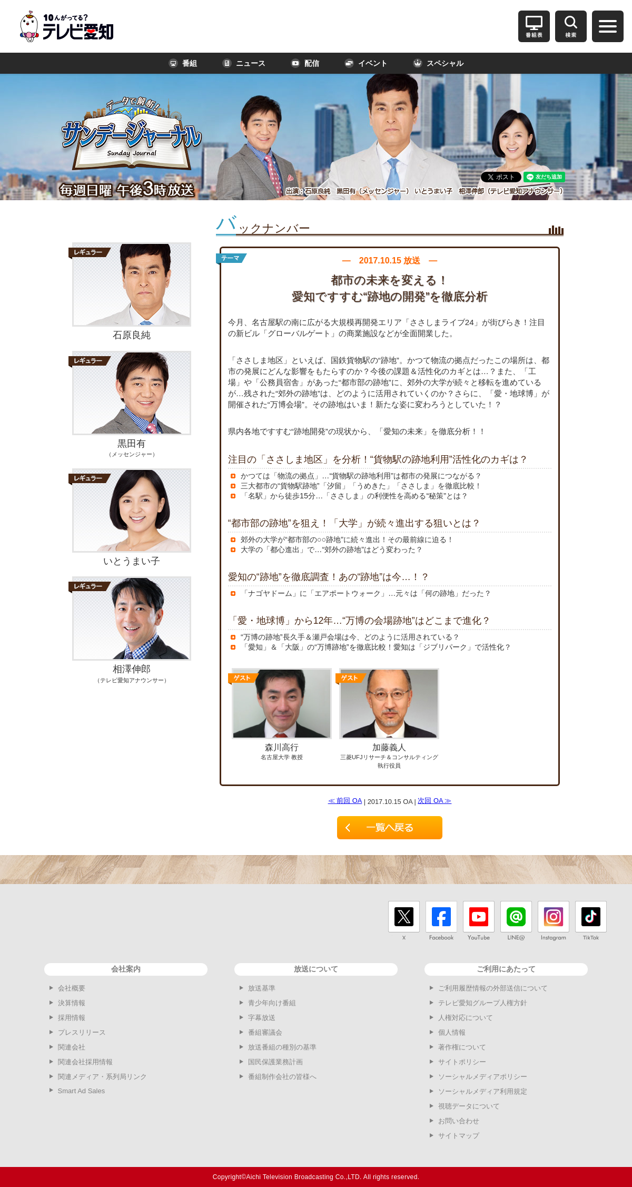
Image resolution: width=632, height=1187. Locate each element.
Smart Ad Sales (81, 1091)
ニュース (243, 63)
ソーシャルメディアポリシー (482, 1077)
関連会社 (71, 1047)
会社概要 (71, 988)
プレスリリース (82, 1032)
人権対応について (465, 1018)
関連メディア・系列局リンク (102, 1077)
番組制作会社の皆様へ (282, 1077)
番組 (183, 63)
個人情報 (452, 1032)
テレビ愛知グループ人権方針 (482, 1003)
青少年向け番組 (272, 1003)
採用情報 (71, 1018)
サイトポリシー (462, 1062)
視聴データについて (469, 1106)
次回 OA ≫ (434, 801)
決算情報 (71, 1003)
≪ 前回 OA (345, 801)
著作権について (462, 1047)
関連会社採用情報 (85, 1062)
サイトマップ (458, 1136)
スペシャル (438, 63)
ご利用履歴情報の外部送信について (493, 988)
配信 (305, 63)
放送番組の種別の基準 (282, 1047)
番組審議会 (265, 1032)
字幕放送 (261, 1018)
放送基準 (261, 988)
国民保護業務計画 (275, 1062)
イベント (366, 63)
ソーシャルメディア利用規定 (482, 1091)
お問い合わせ (458, 1121)
